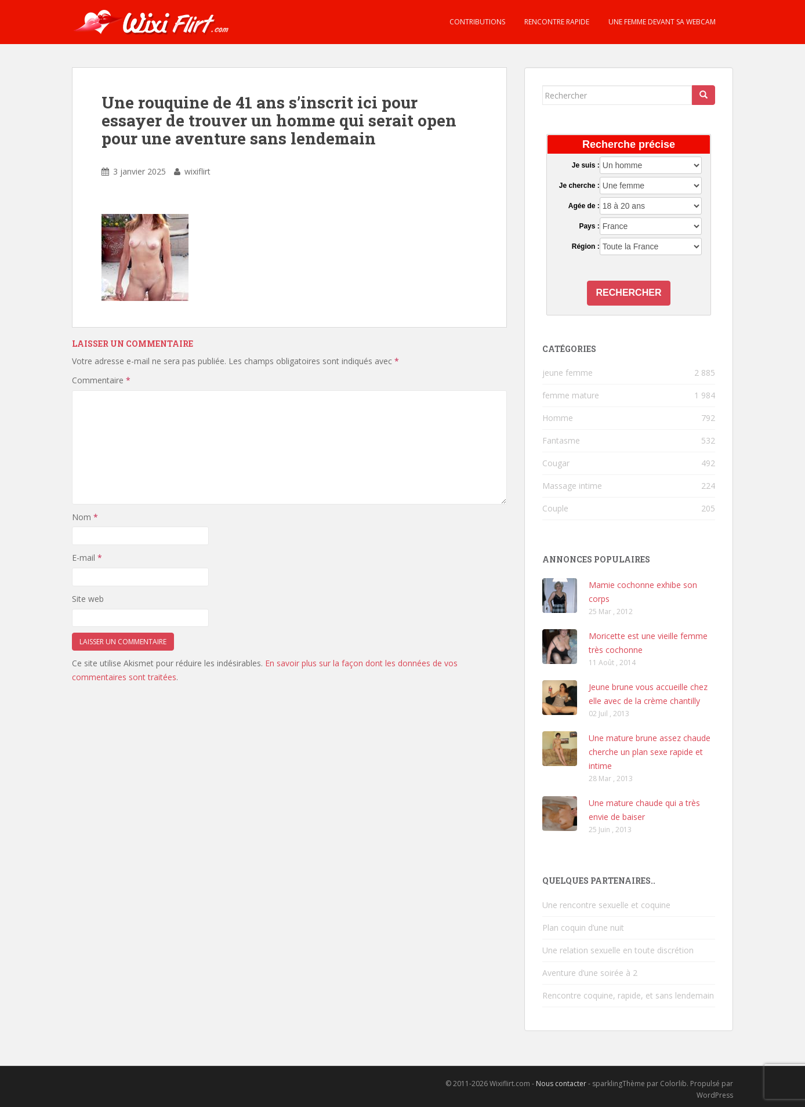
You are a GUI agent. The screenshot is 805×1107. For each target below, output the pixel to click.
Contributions (476, 22)
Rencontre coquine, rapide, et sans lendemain (628, 995)
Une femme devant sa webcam (661, 22)
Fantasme (561, 440)
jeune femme (567, 372)
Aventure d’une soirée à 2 (589, 972)
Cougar (556, 463)
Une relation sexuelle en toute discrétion (618, 950)
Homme (557, 417)
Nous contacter (561, 1083)
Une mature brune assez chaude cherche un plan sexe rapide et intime (649, 751)
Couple (555, 508)
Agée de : (584, 206)
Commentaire (101, 380)
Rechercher (629, 292)
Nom (85, 516)
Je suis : (586, 165)
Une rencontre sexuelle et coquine (606, 904)
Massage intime (572, 485)
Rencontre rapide (556, 22)
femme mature (570, 395)
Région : (586, 246)
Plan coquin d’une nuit (583, 927)
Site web (88, 598)
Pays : (589, 226)
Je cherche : (579, 186)
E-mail (87, 557)
